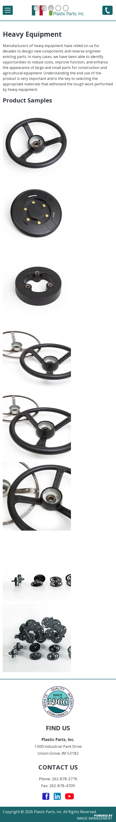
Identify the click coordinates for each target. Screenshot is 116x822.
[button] (58, 142)
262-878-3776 (107, 10)
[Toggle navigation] (8, 10)
